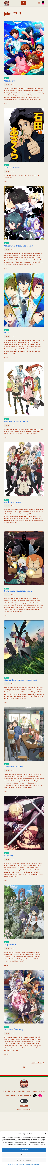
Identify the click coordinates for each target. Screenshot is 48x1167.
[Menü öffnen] (39, 3)
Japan (7, 84)
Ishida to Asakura (12, 166)
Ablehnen (24, 1155)
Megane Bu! (9, 79)
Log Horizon (10, 943)
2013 (12, 84)
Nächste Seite (37, 1063)
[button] (45, 1134)
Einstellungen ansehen (24, 1160)
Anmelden (24, 1106)
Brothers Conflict (12, 501)
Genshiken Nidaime (13, 765)
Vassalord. (8, 854)
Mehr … (6, 103)
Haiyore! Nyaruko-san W (16, 420)
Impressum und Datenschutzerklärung (29, 1164)
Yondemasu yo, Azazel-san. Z (18, 590)
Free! (6, 331)
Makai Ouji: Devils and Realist (18, 244)
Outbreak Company (13, 1028)
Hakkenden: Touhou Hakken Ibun (20, 679)
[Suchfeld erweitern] (23, 3)
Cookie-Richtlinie (13, 1164)
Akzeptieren (24, 1149)
